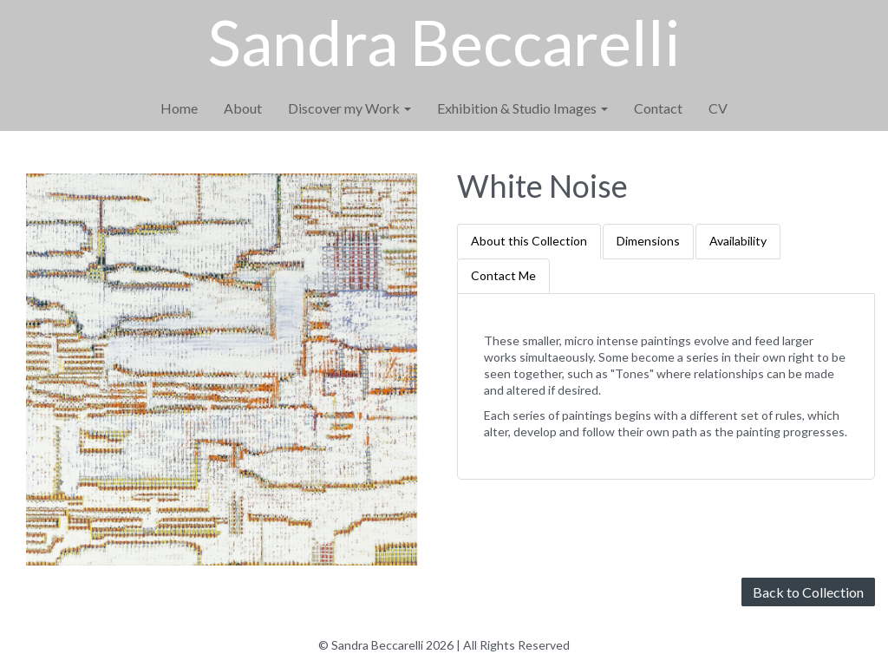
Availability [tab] (738, 240)
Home (179, 108)
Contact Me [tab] (503, 275)
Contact (658, 108)
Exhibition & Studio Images (522, 108)
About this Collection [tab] (529, 240)
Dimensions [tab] (648, 240)
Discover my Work (349, 108)
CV (718, 108)
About (243, 108)
